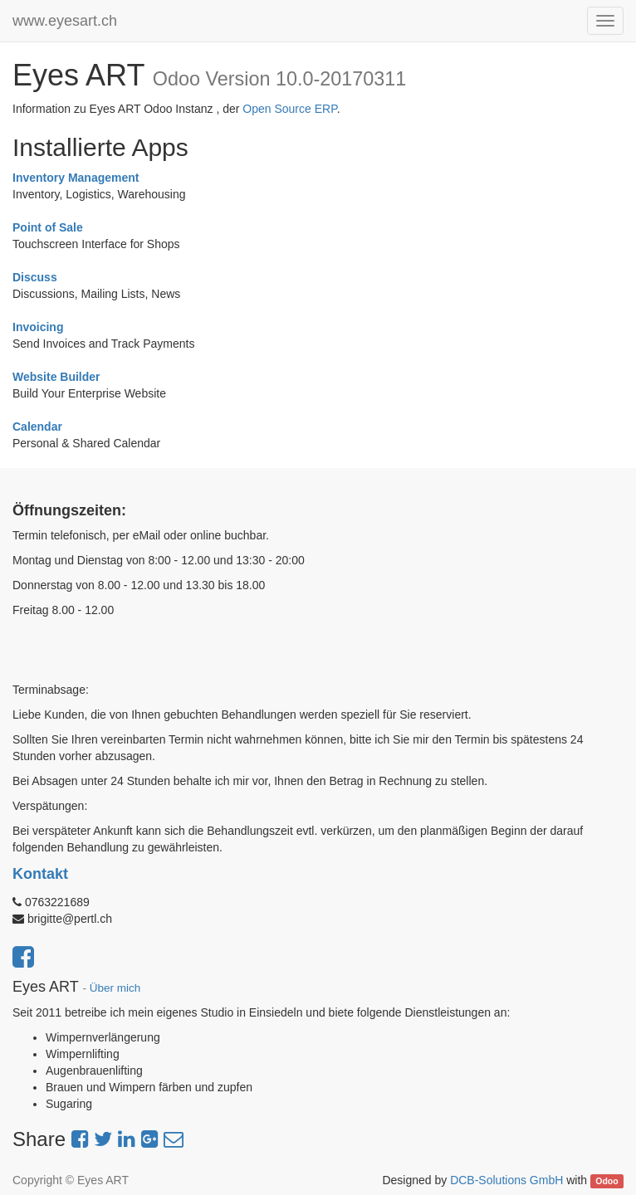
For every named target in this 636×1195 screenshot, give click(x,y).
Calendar (37, 426)
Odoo (606, 1181)
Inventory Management (75, 177)
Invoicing (37, 327)
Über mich (115, 988)
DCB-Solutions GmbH (506, 1180)
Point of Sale (47, 227)
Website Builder (56, 376)
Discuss (34, 277)
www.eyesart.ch (64, 20)
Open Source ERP (289, 108)
